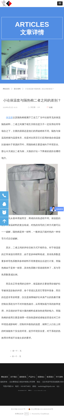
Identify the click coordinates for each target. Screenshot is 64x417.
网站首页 (6, 89)
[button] (60, 3)
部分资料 (17, 89)
